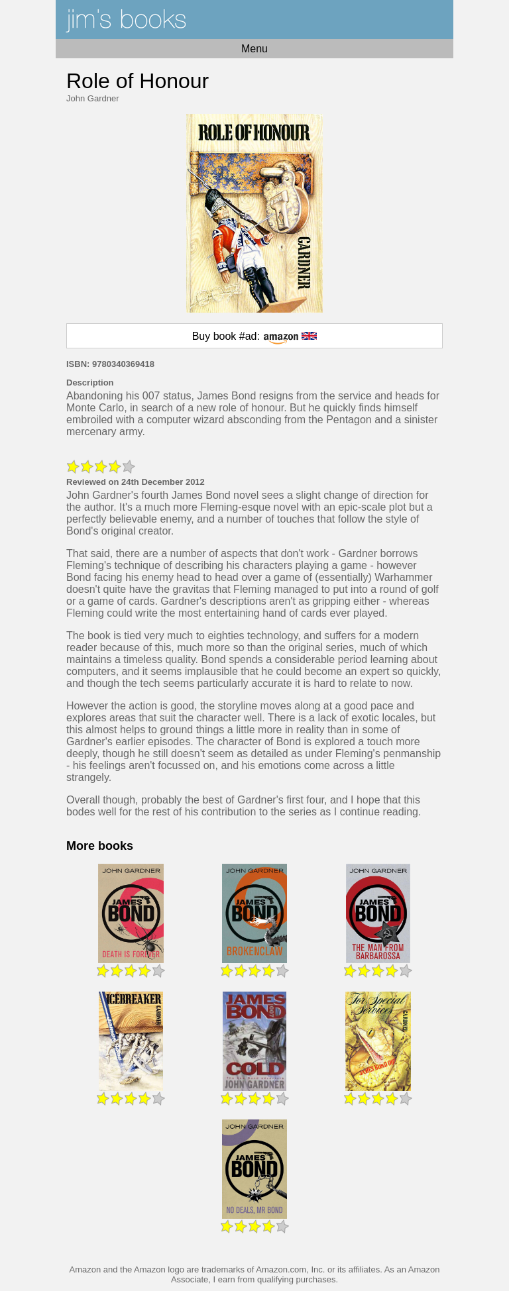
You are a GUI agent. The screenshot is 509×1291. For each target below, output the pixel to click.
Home (254, 19)
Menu (254, 48)
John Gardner (92, 98)
